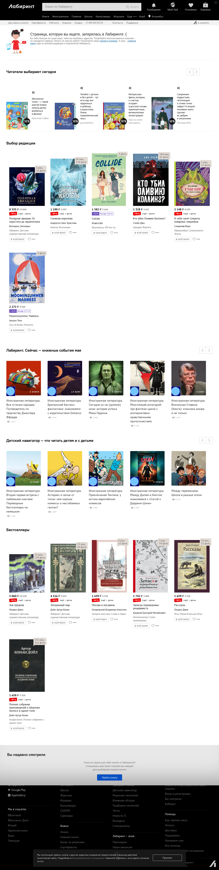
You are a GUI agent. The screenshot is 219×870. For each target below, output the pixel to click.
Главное (76, 16)
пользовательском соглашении (88, 858)
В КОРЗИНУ (18, 239)
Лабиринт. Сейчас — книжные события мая (43, 350)
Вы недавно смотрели (26, 754)
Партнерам (120, 842)
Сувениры (66, 815)
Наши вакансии (122, 847)
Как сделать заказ (176, 820)
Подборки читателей (126, 805)
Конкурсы (119, 821)
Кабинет (170, 804)
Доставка (171, 830)
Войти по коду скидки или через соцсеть (185, 786)
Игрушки (119, 16)
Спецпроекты (121, 826)
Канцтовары (103, 16)
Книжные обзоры (124, 800)
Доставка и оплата (18, 22)
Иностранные (60, 16)
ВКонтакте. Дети (18, 820)
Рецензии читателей (125, 795)
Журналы (66, 795)
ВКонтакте (14, 815)
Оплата (169, 825)
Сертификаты (39, 22)
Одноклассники (18, 830)
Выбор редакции (20, 143)
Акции (64, 832)
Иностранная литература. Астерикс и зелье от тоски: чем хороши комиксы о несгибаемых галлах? (65, 499)
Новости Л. (119, 815)
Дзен (11, 835)
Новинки (66, 22)
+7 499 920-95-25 (94, 22)
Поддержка (132, 22)
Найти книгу (109, 777)
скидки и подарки (108, 41)
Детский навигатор (125, 790)
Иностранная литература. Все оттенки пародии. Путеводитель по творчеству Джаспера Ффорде (23, 409)
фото (40, 170)
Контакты (118, 22)
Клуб (142, 16)
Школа (88, 16)
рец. (39, 167)
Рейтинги (54, 22)
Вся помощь (172, 845)
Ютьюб (12, 825)
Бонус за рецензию (72, 842)
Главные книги (69, 837)
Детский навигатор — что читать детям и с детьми (49, 440)
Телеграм (14, 840)
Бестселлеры (17, 529)
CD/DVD (65, 810)
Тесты (116, 810)
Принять (167, 857)
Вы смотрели (173, 799)
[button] (190, 72)
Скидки (78, 22)
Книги (45, 16)
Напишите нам (174, 840)
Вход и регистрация (177, 794)
